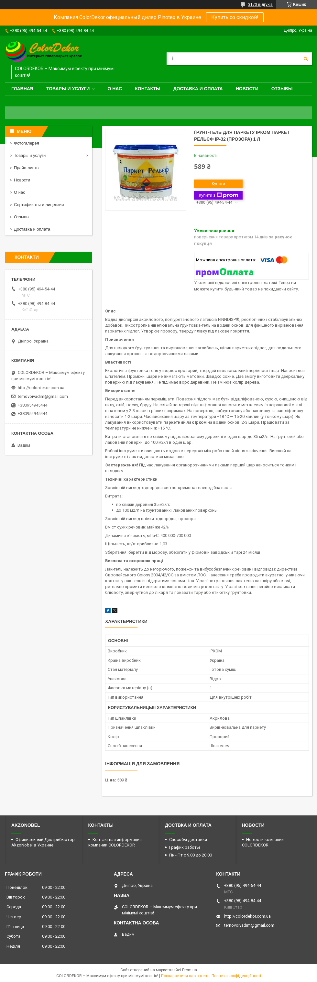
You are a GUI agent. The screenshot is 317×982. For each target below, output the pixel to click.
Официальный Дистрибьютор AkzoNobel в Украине (43, 842)
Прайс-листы (26, 167)
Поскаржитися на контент (185, 976)
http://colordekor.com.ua (41, 387)
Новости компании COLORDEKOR (263, 842)
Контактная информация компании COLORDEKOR (115, 842)
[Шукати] (305, 58)
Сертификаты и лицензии (39, 204)
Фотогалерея (26, 143)
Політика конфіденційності (236, 976)
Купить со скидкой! (234, 17)
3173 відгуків (260, 4)
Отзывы (282, 88)
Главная (22, 88)
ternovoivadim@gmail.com (43, 396)
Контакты (147, 88)
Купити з (218, 195)
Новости (247, 88)
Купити (218, 183)
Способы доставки (188, 839)
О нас (114, 88)
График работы (184, 847)
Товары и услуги (68, 88)
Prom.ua (189, 970)
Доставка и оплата (198, 88)
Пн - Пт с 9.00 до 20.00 (190, 855)
